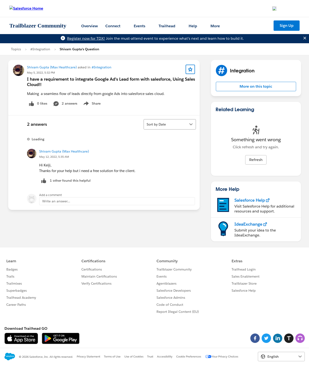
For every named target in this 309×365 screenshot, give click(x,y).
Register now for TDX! (86, 38)
